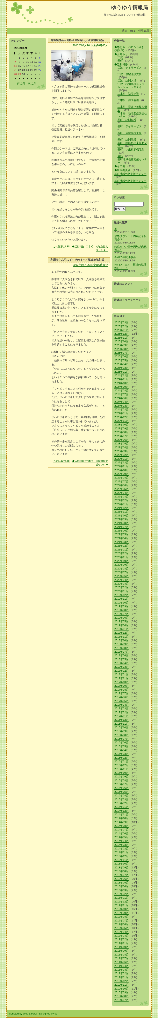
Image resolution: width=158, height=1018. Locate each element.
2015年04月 (121, 795)
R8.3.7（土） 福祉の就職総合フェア (130, 266)
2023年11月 (121, 420)
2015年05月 (121, 791)
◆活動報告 (121, 64)
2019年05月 (121, 621)
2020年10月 (121, 560)
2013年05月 (121, 882)
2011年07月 (121, 958)
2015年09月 (121, 776)
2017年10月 (121, 682)
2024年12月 (121, 375)
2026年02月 (121, 326)
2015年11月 (121, 769)
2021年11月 (121, 511)
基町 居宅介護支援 (129, 133)
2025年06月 (121, 356)
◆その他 (119, 166)
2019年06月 (121, 617)
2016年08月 (121, 735)
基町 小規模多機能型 (130, 149)
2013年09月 (121, 867)
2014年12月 (121, 810)
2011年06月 (121, 962)
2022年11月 (121, 466)
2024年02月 (121, 409)
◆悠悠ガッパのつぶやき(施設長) (129, 49)
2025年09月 (121, 345)
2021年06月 (121, 530)
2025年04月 (121, 364)
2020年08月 (121, 568)
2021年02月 (121, 545)
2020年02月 (121, 587)
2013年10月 (121, 863)
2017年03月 (121, 708)
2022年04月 (121, 492)
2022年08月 (121, 477)
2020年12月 (121, 553)
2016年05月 (121, 746)
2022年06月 (121, 485)
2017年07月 (121, 693)
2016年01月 (121, 761)
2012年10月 (121, 909)
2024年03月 (121, 405)
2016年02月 (121, 757)
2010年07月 (121, 999)
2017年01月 (121, 716)
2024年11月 (121, 379)
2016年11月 (121, 723)
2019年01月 (121, 629)
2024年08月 (121, 390)
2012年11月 (121, 905)
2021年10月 (121, 515)
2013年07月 (121, 874)
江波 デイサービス (129, 67)
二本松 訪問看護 (128, 100)
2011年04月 (121, 965)
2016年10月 (121, 727)
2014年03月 (121, 844)
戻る (124, 30)
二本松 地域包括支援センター (132, 115)
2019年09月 (121, 606)
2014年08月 (121, 825)
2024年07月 (121, 394)
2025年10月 (121, 341)
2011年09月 (121, 950)
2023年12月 (121, 417)
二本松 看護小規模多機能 (132, 108)
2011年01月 (121, 977)
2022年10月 (121, 470)
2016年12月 (121, 719)
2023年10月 (121, 424)
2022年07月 (121, 481)
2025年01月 (121, 371)
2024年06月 (121, 398)
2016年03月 (121, 753)
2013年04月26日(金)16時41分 (90, 264)
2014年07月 (121, 829)
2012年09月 (121, 912)
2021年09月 (121, 519)
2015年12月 (121, 765)
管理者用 (143, 30)
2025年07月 (121, 352)
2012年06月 (121, 924)
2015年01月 (121, 806)
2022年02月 (121, 500)
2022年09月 (121, 473)
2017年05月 (121, 701)
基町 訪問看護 (126, 139)
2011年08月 (121, 954)
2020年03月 (121, 583)
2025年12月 (121, 333)
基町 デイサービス (129, 126)
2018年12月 (121, 632)
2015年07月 (121, 784)
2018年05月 (121, 659)
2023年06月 (121, 439)
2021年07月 (121, 526)
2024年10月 (121, 383)
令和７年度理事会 (125, 257)
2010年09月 (121, 992)
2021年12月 (121, 507)
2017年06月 (121, 697)
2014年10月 (121, 818)
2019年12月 (121, 594)
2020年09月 (121, 564)
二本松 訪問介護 (128, 93)
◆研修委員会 (122, 170)
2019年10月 (121, 602)
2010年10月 (121, 988)
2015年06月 (121, 787)
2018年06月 (121, 655)
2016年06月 (121, 742)
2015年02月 (121, 803)
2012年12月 (121, 901)
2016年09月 (121, 731)
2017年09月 (121, 685)
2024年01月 (121, 413)
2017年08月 (121, 689)
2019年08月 (121, 610)
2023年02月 (121, 454)
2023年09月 (121, 428)
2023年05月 (121, 443)
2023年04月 (121, 447)
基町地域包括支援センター (132, 161)
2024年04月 (121, 401)
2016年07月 (121, 738)
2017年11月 (121, 678)
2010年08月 (121, 996)
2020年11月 (121, 557)
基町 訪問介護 (126, 119)
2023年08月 (121, 432)
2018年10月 (121, 640)
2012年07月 (121, 920)
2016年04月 (121, 750)
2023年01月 (121, 458)
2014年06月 (121, 833)
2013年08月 (121, 871)
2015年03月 (121, 799)
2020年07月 (121, 572)
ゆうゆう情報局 (129, 7)
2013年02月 (121, 893)
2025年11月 (121, 337)
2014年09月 (121, 822)
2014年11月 (121, 814)
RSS (132, 30)
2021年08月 (121, 522)
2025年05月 (121, 360)
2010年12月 (121, 981)
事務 (120, 155)
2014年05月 (121, 837)
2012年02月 (121, 939)
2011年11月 (121, 943)
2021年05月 (121, 534)
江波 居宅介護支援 (129, 74)
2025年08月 (121, 349)
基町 (120, 60)
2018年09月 (121, 644)
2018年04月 (121, 663)
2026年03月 (121, 322)
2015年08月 (121, 780)
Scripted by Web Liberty (23, 1013)
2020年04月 (121, 579)
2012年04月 (121, 931)
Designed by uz (48, 1013)
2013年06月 (121, 878)
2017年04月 (121, 704)
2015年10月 (121, 772)
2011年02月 (121, 973)
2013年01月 (121, 897)
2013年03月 (121, 890)
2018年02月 (121, 670)
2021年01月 (121, 549)
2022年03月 (121, 496)
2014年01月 (121, 852)
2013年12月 (121, 856)
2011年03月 (121, 969)
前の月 (21, 83)
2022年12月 (121, 462)
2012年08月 (121, 916)
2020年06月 (121, 575)
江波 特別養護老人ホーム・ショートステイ (132, 86)
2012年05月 (121, 927)
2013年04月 (121, 886)
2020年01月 (121, 591)
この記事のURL (61, 246)
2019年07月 (121, 613)
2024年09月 (121, 386)
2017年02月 (121, 712)
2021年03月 (121, 541)
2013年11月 (121, 859)
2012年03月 (121, 935)
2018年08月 (121, 648)
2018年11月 (121, 636)
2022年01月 (121, 504)
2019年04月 (121, 625)
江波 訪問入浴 (126, 80)
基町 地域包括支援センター (132, 144)
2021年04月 (121, 538)
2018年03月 (121, 666)
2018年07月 (121, 651)
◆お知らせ (121, 54)
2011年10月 (121, 946)
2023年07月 (121, 436)
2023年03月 (121, 451)
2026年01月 (121, 330)
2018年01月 (121, 674)
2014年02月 (121, 848)
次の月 (32, 83)
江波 (120, 57)
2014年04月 (121, 840)
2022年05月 (121, 488)
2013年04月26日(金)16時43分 (90, 45)
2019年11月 (121, 598)
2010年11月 (121, 984)
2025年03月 (121, 367)
